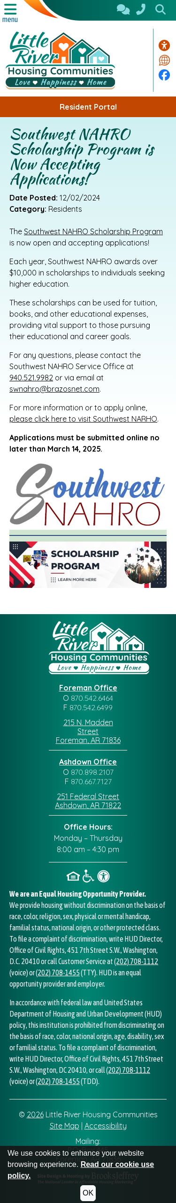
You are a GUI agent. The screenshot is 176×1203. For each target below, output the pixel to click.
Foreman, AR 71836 (88, 740)
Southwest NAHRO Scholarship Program (93, 231)
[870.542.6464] (141, 10)
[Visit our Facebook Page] (164, 75)
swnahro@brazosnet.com (54, 389)
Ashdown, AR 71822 (88, 805)
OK (88, 1193)
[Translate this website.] (164, 60)
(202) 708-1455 (58, 972)
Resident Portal (88, 106)
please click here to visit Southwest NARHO (83, 418)
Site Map (64, 1125)
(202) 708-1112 (136, 961)
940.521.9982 (31, 377)
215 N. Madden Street (88, 727)
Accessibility (105, 1125)
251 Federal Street (88, 796)
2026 (35, 1114)
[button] (160, 10)
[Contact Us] (123, 10)
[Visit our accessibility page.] (164, 45)
